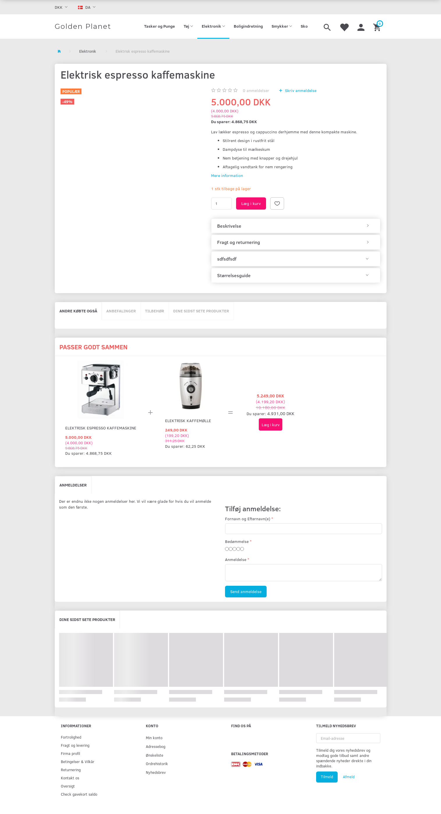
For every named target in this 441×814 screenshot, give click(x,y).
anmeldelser (256, 90)
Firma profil (70, 753)
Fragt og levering (75, 745)
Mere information (227, 175)
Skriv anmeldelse (300, 90)
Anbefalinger (121, 311)
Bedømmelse (237, 541)
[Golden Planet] (83, 26)
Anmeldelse (235, 559)
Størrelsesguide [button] (234, 275)
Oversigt (68, 785)
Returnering (71, 769)
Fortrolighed (71, 737)
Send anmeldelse (245, 591)
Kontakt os (70, 777)
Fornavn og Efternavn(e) (247, 518)
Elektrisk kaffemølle (188, 420)
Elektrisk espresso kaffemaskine (100, 428)
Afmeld (349, 776)
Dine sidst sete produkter (201, 311)
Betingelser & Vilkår (77, 761)
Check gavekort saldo (79, 794)
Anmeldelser (73, 485)
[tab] (295, 226)
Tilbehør (154, 311)
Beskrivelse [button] (229, 226)
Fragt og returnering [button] (238, 242)
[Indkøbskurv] (378, 26)
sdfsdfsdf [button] (226, 259)
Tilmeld (327, 776)
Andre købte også (78, 311)
